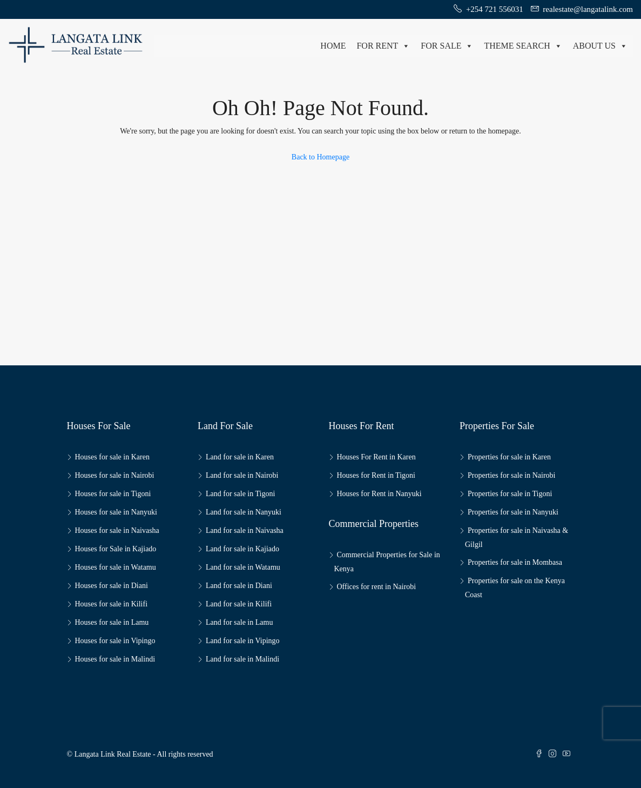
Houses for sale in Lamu (112, 622)
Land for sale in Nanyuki (243, 512)
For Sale (447, 46)
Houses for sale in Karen (112, 457)
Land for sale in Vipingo (243, 641)
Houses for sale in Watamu (115, 567)
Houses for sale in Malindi (115, 659)
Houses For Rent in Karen (376, 457)
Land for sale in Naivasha (245, 530)
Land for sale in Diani (239, 586)
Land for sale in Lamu (239, 622)
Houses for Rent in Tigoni (376, 475)
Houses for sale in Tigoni (113, 494)
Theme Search (523, 46)
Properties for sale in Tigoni (510, 494)
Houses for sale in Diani (111, 586)
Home (333, 45)
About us (600, 46)
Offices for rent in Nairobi (376, 587)
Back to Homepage (320, 157)
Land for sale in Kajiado (242, 549)
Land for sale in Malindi (242, 659)
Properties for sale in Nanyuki (513, 512)
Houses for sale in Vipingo (115, 641)
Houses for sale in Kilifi (111, 604)
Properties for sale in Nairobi (512, 475)
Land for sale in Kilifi (239, 604)
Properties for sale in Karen (509, 457)
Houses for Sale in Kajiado (116, 549)
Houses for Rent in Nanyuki (379, 494)
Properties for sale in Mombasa (515, 562)
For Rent (383, 46)
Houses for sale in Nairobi (114, 475)
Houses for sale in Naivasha (117, 530)
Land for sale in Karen (240, 457)
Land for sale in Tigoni (240, 494)
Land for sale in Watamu (243, 567)
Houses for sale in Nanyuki (116, 512)
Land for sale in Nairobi (242, 475)
